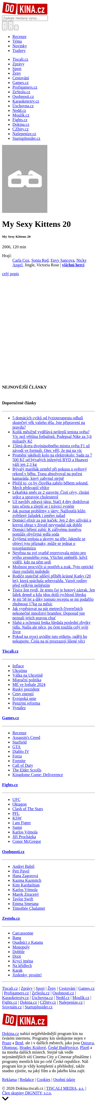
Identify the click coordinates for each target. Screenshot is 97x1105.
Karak (17, 970)
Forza (17, 756)
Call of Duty (22, 765)
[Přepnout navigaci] (16, 27)
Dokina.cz (28, 1002)
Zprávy (27, 988)
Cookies (43, 1079)
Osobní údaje (64, 1079)
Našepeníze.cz (71, 1002)
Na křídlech (22, 965)
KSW (17, 818)
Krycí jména (22, 961)
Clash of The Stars (27, 809)
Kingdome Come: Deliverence (37, 774)
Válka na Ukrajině (27, 675)
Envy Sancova (62, 260)
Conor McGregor (26, 841)
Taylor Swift (22, 899)
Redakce (27, 1079)
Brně (19, 1043)
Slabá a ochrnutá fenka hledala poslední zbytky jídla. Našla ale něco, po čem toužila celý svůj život (51, 627)
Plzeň (84, 1047)
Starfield (19, 742)
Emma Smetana (25, 903)
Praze (6, 1043)
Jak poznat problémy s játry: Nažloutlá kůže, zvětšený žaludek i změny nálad (49, 513)
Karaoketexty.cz (15, 997)
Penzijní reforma (26, 703)
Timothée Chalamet (28, 908)
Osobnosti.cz (13, 851)
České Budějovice (63, 1047)
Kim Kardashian (26, 885)
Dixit (16, 956)
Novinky (19, 46)
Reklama (9, 1079)
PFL (16, 813)
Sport (40, 988)
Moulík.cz (80, 997)
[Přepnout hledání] (4, 25)
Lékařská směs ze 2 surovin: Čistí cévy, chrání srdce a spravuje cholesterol (50, 494)
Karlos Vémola (25, 832)
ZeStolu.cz (41, 993)
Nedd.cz (63, 997)
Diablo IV (20, 751)
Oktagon (19, 804)
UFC (16, 799)
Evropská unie (24, 698)
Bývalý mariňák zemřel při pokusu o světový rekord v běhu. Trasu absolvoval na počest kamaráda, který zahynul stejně (49, 474)
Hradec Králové (33, 1047)
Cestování (67, 988)
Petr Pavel (20, 871)
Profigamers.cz (16, 993)
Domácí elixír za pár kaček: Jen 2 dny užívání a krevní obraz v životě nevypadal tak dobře (51, 522)
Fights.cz (10, 785)
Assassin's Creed (26, 737)
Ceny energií (23, 694)
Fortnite (19, 761)
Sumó (17, 827)
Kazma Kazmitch (26, 880)
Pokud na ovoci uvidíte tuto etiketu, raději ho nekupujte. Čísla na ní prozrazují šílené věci (49, 638)
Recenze (19, 36)
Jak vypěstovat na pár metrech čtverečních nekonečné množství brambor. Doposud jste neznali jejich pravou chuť (48, 613)
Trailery (19, 50)
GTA (16, 747)
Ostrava (87, 1043)
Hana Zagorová (25, 876)
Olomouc (10, 1047)
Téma (17, 41)
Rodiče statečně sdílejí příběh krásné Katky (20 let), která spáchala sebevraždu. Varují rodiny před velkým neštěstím (51, 581)
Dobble (18, 951)
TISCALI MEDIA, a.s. (65, 1088)
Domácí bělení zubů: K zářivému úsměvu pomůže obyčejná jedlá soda (46, 531)
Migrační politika (26, 680)
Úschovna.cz (42, 997)
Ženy (52, 988)
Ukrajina (19, 670)
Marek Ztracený (25, 894)
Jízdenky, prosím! (27, 975)
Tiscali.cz (10, 651)
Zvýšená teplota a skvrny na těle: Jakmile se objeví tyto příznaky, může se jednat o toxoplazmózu (48, 543)
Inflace (18, 666)
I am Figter (21, 823)
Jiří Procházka (24, 836)
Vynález (19, 708)
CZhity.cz (48, 1002)
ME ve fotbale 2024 (29, 684)
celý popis (10, 274)
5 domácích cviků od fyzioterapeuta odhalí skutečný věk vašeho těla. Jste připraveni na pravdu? (48, 422)
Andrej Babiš (23, 866)
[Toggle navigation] (10, 25)
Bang (16, 938)
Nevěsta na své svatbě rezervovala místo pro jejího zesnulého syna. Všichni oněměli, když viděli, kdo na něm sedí (49, 557)
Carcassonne (22, 933)
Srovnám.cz (12, 1007)
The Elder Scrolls (26, 770)
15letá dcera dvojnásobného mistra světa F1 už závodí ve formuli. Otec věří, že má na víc (51, 448)
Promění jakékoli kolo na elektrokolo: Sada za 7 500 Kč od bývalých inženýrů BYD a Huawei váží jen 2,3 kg (52, 460)
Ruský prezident (25, 689)
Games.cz (10, 718)
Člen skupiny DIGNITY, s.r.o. (27, 1093)
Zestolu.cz (11, 918)
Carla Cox (20, 260)
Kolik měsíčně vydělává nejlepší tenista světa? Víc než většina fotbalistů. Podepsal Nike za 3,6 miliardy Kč (52, 436)
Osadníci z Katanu (27, 942)
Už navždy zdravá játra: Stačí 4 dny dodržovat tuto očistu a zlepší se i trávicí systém (50, 503)
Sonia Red (39, 260)
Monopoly (21, 947)
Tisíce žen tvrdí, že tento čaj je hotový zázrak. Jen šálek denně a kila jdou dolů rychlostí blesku (53, 592)
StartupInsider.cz (39, 1007)
